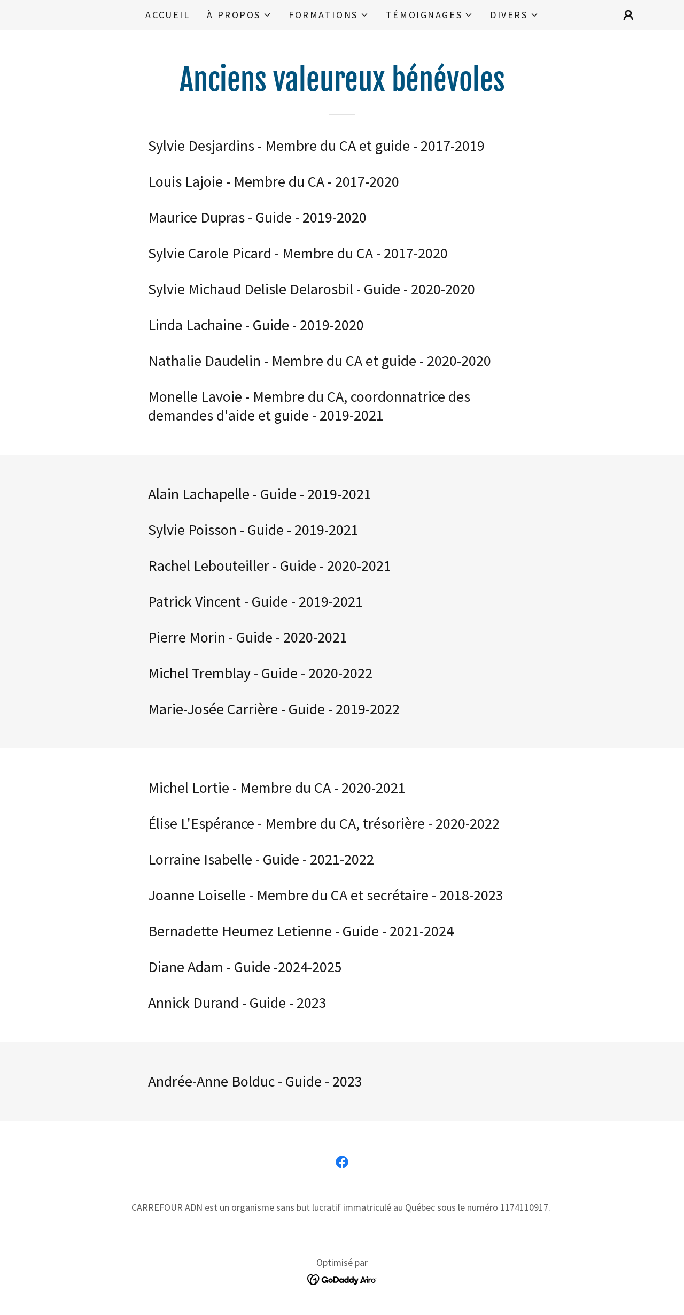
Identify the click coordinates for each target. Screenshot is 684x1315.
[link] (342, 1162)
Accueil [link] (167, 15)
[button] (239, 15)
